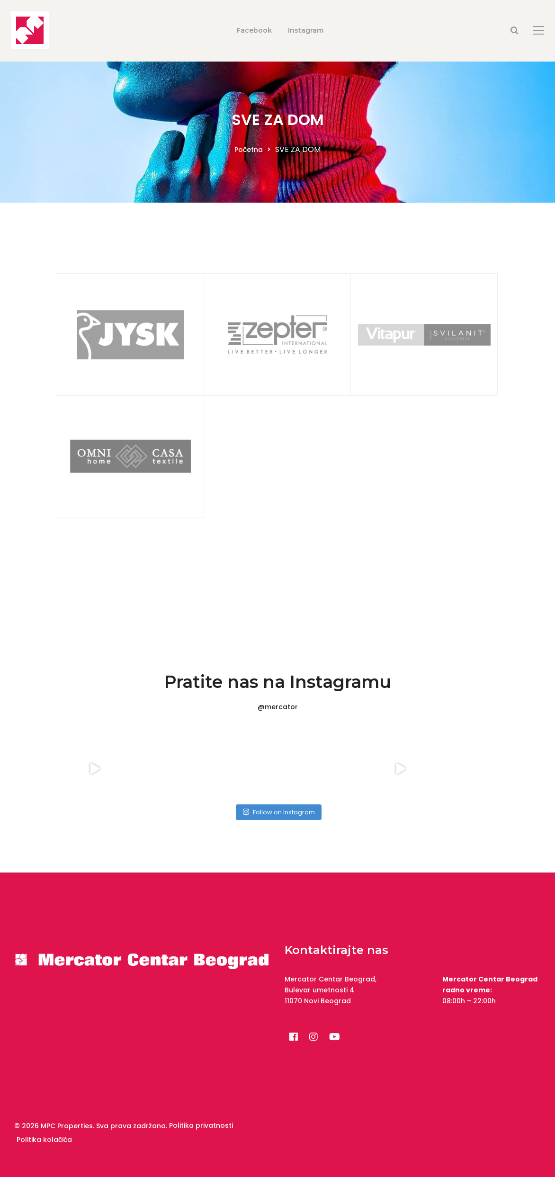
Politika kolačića (44, 1139)
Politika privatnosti (201, 1125)
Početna (248, 149)
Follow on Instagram (278, 812)
